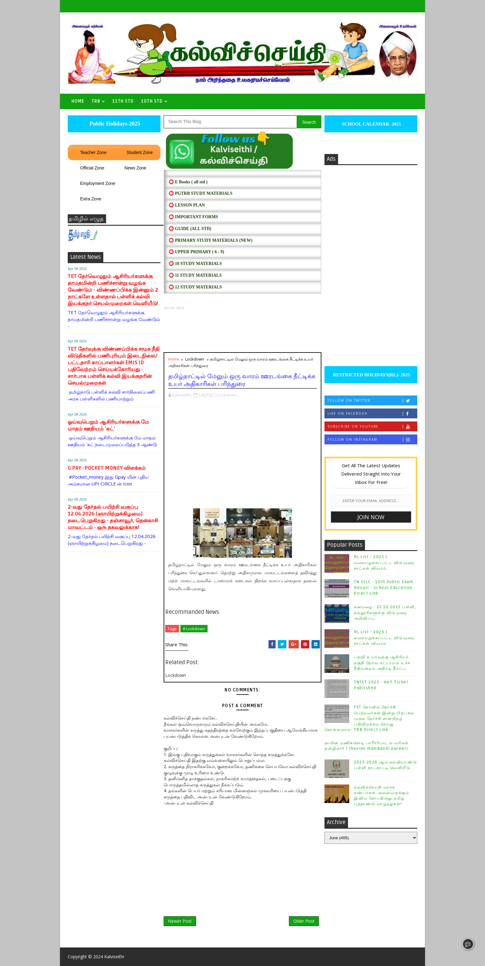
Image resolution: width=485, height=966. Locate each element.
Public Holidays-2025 (114, 124)
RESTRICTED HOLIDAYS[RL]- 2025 (371, 374)
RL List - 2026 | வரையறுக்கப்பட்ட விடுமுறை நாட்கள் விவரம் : (384, 638)
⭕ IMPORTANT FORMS (193, 217)
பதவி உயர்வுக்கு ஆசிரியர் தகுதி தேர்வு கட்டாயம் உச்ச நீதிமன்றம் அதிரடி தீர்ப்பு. (382, 663)
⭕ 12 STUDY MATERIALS (195, 287)
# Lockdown (194, 628)
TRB (96, 101)
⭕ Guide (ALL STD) (190, 228)
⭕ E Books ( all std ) (188, 182)
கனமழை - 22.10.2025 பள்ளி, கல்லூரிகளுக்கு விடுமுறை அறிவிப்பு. (385, 613)
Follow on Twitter (372, 400)
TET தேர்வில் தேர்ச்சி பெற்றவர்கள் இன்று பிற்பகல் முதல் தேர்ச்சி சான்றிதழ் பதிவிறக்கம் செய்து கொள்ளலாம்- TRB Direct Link (369, 718)
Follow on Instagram (372, 439)
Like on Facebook (372, 413)
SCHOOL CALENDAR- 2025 (371, 124)
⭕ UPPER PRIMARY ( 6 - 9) (196, 252)
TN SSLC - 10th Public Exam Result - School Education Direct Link (383, 587)
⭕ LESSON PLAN (187, 205)
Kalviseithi (114, 957)
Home (77, 101)
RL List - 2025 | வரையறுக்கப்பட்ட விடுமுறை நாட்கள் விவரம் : (384, 562)
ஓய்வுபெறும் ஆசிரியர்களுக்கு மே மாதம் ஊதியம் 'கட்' (108, 425)
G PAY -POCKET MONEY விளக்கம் (107, 468)
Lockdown (194, 359)
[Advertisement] (242, 331)
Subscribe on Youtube (372, 426)
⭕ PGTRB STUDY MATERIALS (200, 193)
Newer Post (180, 921)
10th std (152, 101)
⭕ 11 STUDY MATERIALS (195, 275)
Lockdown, (228, 395)
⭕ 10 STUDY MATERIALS (195, 263)
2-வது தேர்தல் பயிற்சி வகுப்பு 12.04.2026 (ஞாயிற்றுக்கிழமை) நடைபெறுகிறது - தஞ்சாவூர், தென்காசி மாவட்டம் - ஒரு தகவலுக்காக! (113, 517)
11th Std (123, 101)
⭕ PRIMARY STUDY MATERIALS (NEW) (210, 240)
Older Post (304, 921)
